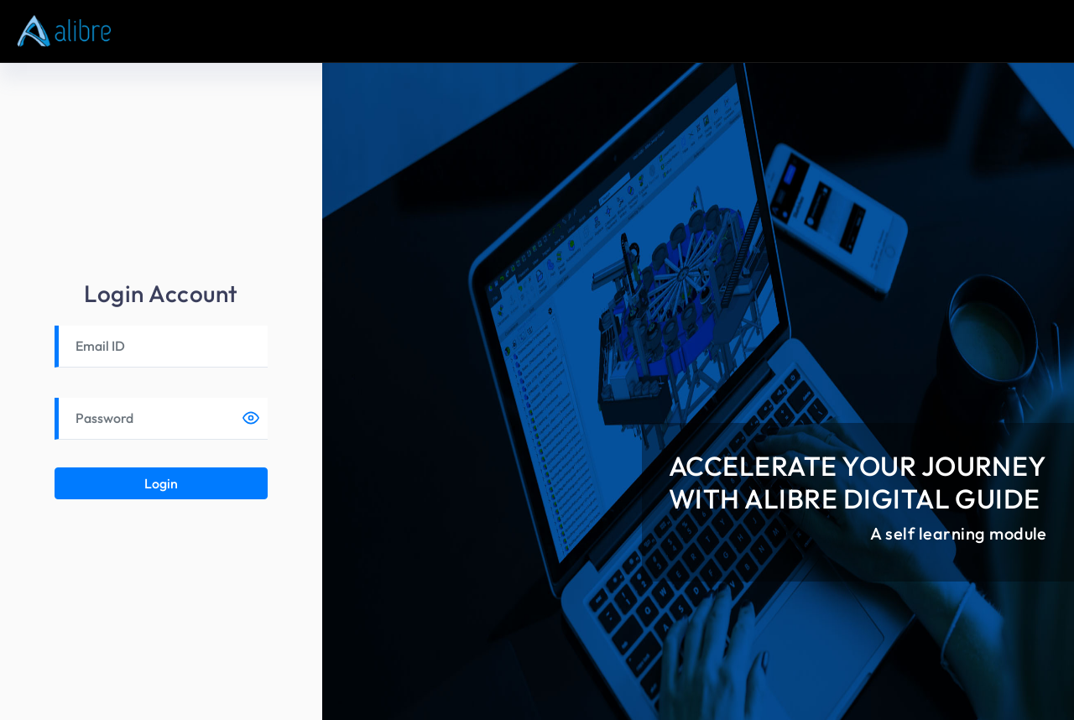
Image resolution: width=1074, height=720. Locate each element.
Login (161, 483)
